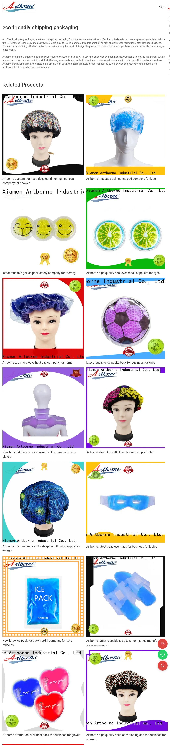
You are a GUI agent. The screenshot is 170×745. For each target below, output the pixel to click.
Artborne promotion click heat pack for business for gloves (41, 735)
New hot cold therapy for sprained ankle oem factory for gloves (39, 454)
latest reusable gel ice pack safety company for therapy (39, 273)
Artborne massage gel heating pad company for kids (121, 178)
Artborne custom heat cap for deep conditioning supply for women (41, 549)
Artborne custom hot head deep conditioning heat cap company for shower (38, 181)
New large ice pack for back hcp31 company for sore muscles (37, 643)
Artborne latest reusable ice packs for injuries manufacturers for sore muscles (126, 643)
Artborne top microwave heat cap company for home (37, 362)
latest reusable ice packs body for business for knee (120, 362)
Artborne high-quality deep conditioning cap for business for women (126, 737)
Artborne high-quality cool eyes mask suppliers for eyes (123, 273)
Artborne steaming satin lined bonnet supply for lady (121, 452)
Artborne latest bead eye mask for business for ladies (121, 546)
